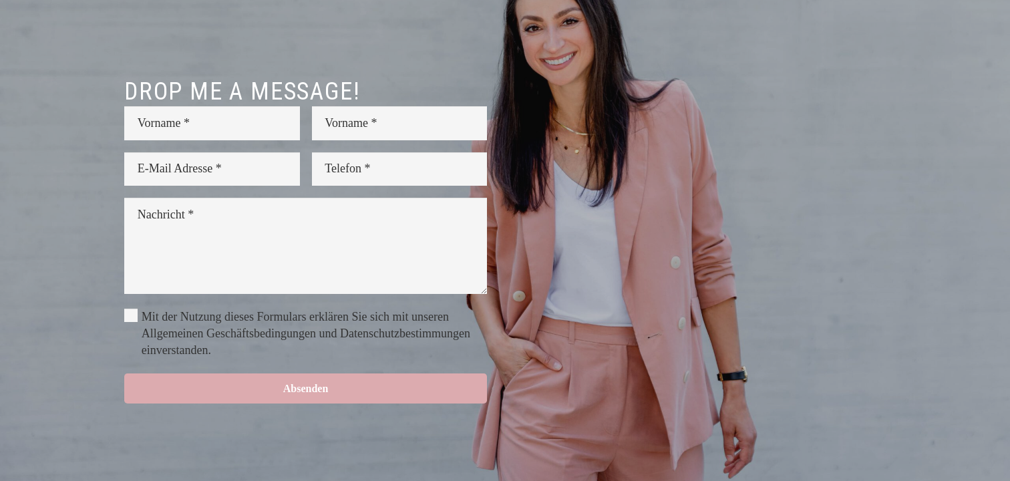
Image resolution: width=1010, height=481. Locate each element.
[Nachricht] (305, 246)
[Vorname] (212, 123)
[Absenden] (305, 388)
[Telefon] (400, 169)
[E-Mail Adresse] (212, 169)
